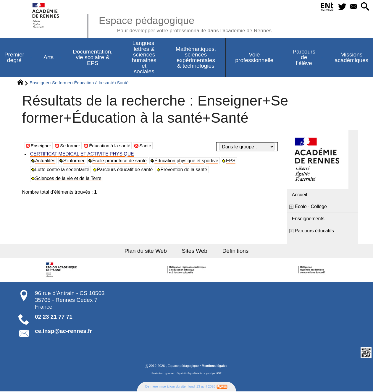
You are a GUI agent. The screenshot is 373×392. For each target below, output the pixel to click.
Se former (71, 145)
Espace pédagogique (189, 23)
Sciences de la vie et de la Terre (69, 178)
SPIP (219, 373)
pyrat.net (169, 373)
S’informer (74, 160)
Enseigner (41, 145)
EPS (233, 160)
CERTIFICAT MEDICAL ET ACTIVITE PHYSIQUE (82, 154)
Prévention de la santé (185, 169)
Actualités (45, 160)
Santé (149, 145)
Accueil (299, 194)
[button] (365, 7)
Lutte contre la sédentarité (62, 169)
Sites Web (195, 251)
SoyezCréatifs (195, 373)
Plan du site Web (147, 251)
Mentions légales (214, 366)
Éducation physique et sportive (188, 160)
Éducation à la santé (112, 145)
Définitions (233, 251)
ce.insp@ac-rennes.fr (63, 331)
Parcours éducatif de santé (126, 169)
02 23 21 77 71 (53, 317)
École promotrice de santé (120, 160)
